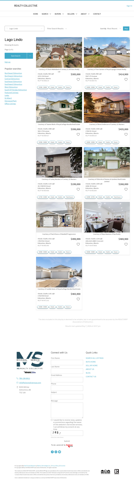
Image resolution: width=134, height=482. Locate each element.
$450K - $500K (43, 252)
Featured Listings (11, 92)
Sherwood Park (10, 101)
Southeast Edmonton (13, 81)
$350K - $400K (43, 87)
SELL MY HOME (92, 365)
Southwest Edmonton (13, 84)
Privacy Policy (55, 466)
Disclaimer (62, 466)
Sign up (7, 62)
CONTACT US (91, 376)
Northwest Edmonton (13, 76)
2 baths (60, 87)
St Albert (8, 98)
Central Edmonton (12, 79)
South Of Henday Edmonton (16, 90)
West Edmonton (11, 87)
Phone (53, 384)
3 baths (108, 87)
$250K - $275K (91, 197)
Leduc (7, 95)
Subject (54, 392)
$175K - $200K (43, 197)
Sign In (129, 6)
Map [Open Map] (126, 28)
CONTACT (97, 14)
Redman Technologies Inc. (44, 466)
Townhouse (69, 197)
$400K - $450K (91, 87)
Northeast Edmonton (13, 73)
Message (54, 401)
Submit (67, 441)
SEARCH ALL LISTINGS (94, 358)
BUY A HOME (91, 362)
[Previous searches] (30, 56)
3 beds (52, 87)
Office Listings (10, 103)
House (68, 87)
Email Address (56, 375)
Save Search (15, 56)
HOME (35, 14)
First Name (55, 358)
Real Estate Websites (30, 466)
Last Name (55, 366)
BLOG (88, 373)
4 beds (52, 142)
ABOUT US (90, 369)
